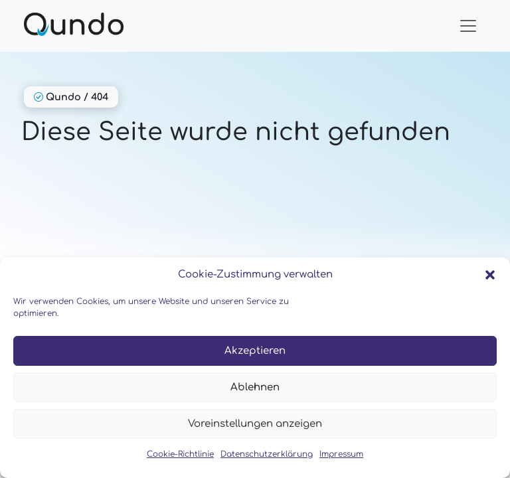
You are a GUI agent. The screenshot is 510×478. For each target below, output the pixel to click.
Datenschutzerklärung (266, 454)
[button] (490, 274)
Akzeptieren (255, 351)
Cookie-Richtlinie (180, 454)
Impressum (341, 454)
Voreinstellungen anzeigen (255, 424)
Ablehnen (255, 387)
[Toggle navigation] (468, 26)
